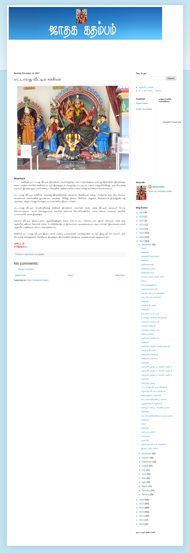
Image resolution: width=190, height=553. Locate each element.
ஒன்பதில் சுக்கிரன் (149, 354)
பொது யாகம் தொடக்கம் (153, 277)
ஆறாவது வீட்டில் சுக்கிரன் (153, 444)
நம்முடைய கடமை (150, 313)
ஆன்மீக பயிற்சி (146, 87)
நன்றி (143, 248)
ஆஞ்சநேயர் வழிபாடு (151, 403)
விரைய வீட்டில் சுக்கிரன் (152, 293)
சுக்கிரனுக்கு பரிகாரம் (151, 395)
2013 (142, 512)
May (144, 478)
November (147, 453)
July (144, 470)
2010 (142, 524)
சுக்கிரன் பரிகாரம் (149, 358)
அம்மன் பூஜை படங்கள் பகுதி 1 (156, 375)
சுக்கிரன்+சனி (147, 264)
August (145, 466)
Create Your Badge (144, 109)
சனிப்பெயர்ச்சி (148, 432)
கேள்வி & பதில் (148, 305)
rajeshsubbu (29, 254)
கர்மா (143, 281)
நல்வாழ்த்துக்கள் (149, 285)
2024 (142, 212)
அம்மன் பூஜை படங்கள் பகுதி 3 (156, 367)
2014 (142, 508)
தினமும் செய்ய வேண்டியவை (155, 407)
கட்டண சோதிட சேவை (150, 90)
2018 (142, 237)
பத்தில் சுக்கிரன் (148, 326)
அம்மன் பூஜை (148, 383)
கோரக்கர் (145, 436)
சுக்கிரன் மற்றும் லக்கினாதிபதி (155, 346)
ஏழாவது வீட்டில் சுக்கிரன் (153, 391)
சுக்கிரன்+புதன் (148, 269)
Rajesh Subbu (142, 103)
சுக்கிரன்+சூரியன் (149, 289)
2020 (142, 229)
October (146, 458)
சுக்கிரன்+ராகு (147, 273)
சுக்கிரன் (145, 252)
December (147, 244)
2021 (142, 224)
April (144, 482)
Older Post (120, 275)
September (147, 462)
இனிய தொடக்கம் (149, 448)
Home (70, 275)
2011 (142, 520)
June (144, 474)
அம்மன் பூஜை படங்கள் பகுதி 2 (156, 371)
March (145, 486)
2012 (142, 516)
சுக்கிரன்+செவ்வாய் (150, 256)
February (146, 490)
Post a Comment (26, 269)
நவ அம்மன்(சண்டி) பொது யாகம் (157, 416)
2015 (142, 504)
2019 (142, 233)
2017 (142, 241)
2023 (142, 216)
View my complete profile (160, 191)
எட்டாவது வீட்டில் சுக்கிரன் (154, 387)
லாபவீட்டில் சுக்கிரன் (151, 297)
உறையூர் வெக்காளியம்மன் (154, 317)
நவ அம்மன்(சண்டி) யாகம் (153, 399)
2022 (142, 220)
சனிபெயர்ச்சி (147, 334)
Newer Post (20, 275)
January (146, 494)
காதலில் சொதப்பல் (150, 322)
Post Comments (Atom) (37, 280)
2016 (142, 499)
